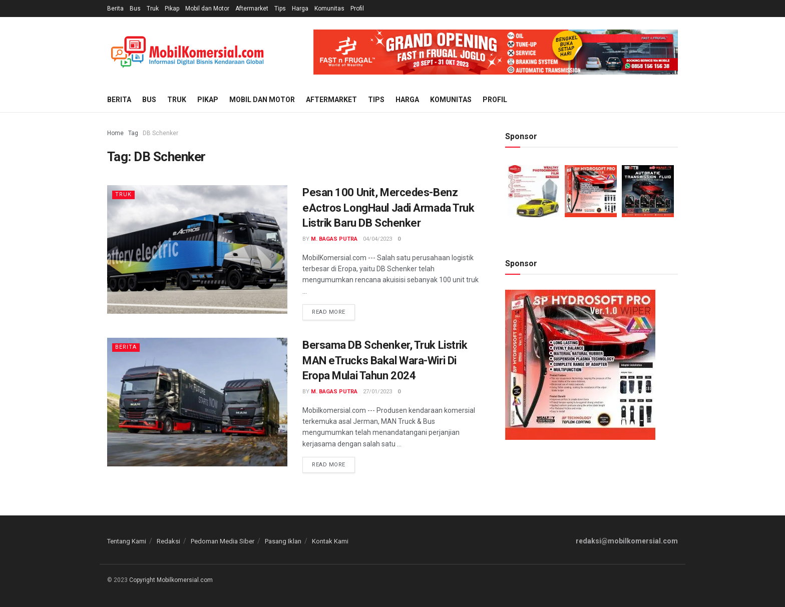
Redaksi (168, 541)
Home (115, 133)
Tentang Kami (126, 541)
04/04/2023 (377, 239)
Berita (115, 8)
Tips (280, 8)
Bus (135, 8)
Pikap (172, 8)
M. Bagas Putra (334, 239)
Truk (153, 8)
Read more (328, 312)
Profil (357, 8)
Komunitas (329, 8)
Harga (300, 8)
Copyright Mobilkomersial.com (171, 579)
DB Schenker (160, 133)
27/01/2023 (377, 391)
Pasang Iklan (283, 541)
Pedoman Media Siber (222, 541)
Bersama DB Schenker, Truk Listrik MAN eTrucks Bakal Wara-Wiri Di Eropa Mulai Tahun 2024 (384, 360)
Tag (133, 133)
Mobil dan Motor (207, 8)
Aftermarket (251, 8)
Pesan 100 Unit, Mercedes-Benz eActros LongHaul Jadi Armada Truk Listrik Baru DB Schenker (388, 208)
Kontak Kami (330, 541)
